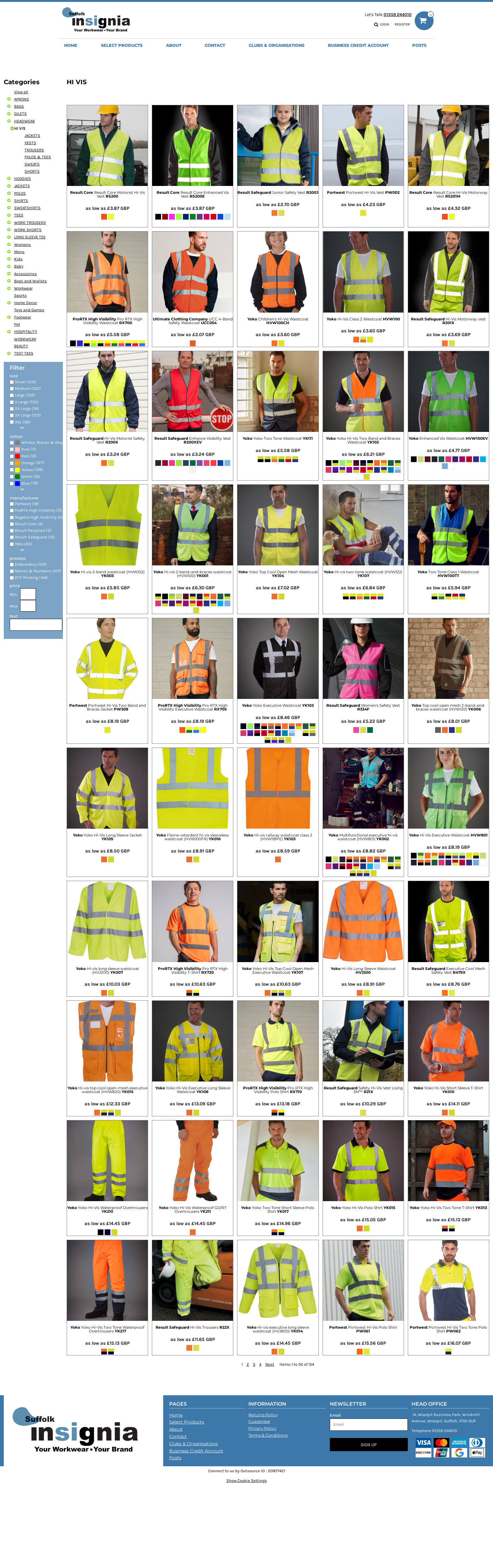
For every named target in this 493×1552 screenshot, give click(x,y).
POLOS (20, 193)
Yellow (27, 469)
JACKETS (32, 135)
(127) (29, 463)
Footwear (22, 317)
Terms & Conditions (268, 1435)
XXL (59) (22, 422)
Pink (25, 449)
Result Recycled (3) (33, 530)
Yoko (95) (23, 544)
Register (402, 24)
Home (176, 1415)
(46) (41, 442)
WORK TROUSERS (30, 222)
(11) (25, 449)
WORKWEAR (25, 339)
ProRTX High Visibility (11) (38, 510)
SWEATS (32, 164)
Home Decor (25, 302)
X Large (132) (27, 402)
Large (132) (25, 395)
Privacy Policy (262, 1428)
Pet (17, 324)
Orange (28, 462)
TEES (18, 215)
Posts (175, 1458)
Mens (19, 251)
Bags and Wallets (30, 281)
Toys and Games (29, 310)
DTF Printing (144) (31, 577)
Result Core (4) (29, 523)
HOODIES (22, 178)
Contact (178, 1436)
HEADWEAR (24, 121)
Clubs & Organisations (193, 1443)
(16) (27, 476)
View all (21, 92)
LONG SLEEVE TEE (30, 237)
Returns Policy (263, 1414)
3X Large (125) (28, 415)
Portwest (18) (27, 503)
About (176, 1429)
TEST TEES (23, 353)
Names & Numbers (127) (38, 571)
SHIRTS (21, 200)
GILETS (20, 113)
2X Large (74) (27, 408)
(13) (25, 456)
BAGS (19, 106)
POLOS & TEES (38, 157)
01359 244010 (398, 14)
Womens (22, 244)
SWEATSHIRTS (27, 207)
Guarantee (259, 1421)
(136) (29, 469)
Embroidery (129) (31, 564)
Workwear (23, 288)
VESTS (30, 142)
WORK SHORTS (28, 229)
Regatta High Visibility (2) (39, 517)
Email (335, 1415)
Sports (20, 295)
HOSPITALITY (25, 331)
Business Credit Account (196, 1451)
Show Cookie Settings (246, 1480)
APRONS (21, 99)
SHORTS (32, 171)
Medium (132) (28, 388)
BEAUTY (21, 346)
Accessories (25, 273)
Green (26, 476)
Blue (25, 483)
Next (269, 1364)
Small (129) (25, 381)
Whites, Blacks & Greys (43, 442)
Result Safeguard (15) (35, 537)
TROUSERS (34, 150)
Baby (18, 266)
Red (25, 456)
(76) (26, 483)
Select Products (186, 1422)
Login (384, 24)
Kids (18, 259)
